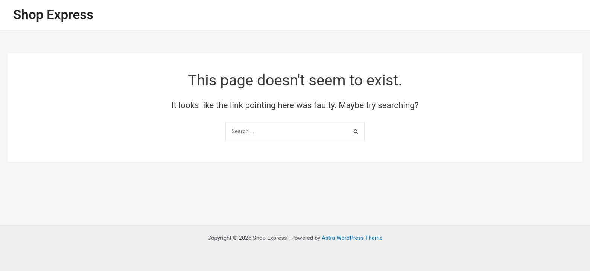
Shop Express (53, 15)
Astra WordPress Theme (352, 237)
